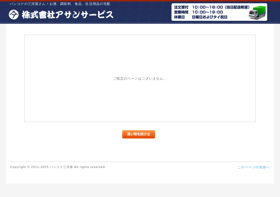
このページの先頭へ (254, 167)
